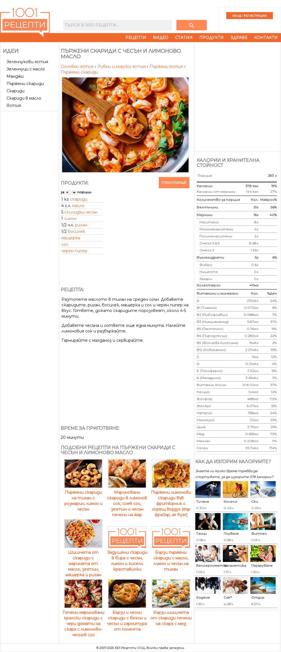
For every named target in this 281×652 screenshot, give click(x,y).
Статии (183, 37)
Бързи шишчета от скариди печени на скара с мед (171, 615)
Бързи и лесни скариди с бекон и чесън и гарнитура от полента (127, 618)
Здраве (238, 37)
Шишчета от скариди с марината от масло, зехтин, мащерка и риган (83, 560)
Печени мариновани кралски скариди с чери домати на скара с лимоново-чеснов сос (83, 620)
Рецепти (135, 37)
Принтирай (174, 182)
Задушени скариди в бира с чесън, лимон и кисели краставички (127, 558)
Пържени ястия (166, 66)
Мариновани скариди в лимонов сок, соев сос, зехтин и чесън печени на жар (127, 500)
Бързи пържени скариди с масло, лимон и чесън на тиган (171, 558)
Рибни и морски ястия (122, 66)
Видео (160, 37)
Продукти (211, 37)
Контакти (266, 37)
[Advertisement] (61, 96)
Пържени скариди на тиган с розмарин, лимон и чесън (83, 498)
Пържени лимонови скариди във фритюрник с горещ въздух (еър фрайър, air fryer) (171, 500)
